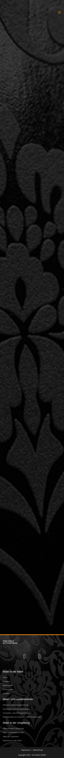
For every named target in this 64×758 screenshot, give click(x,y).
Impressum (25, 750)
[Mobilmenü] (59, 12)
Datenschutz (38, 750)
